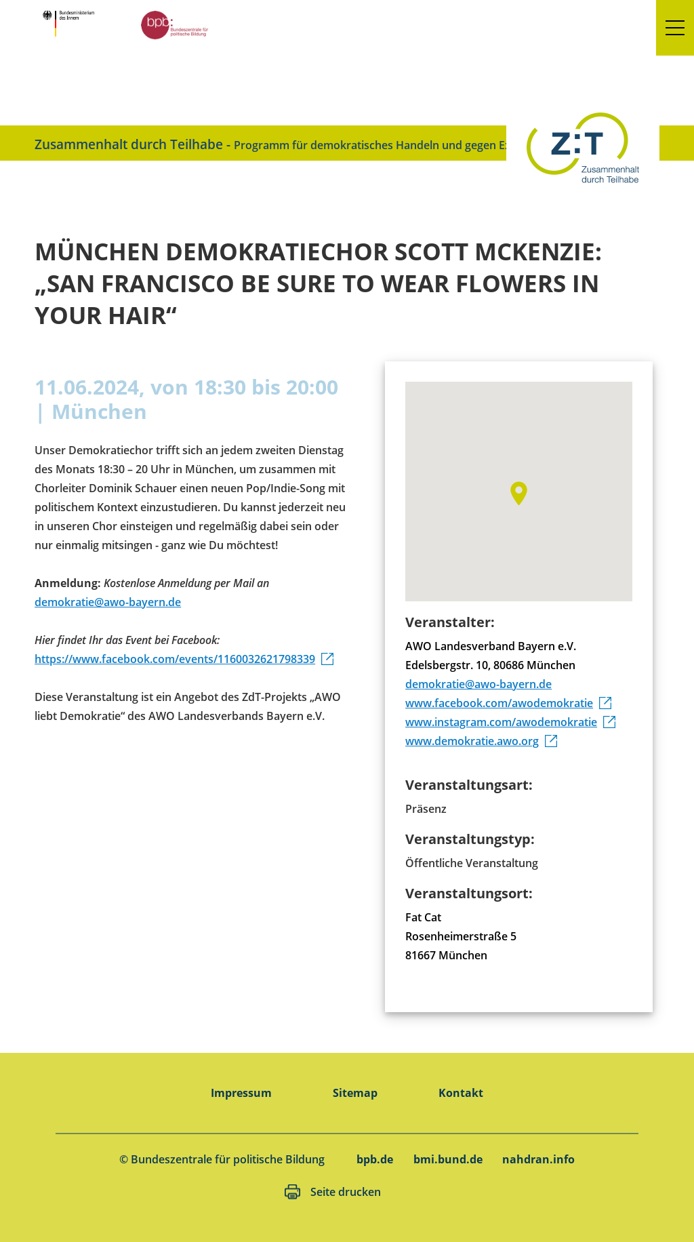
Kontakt (460, 1092)
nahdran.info (538, 1159)
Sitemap (355, 1092)
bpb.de (374, 1159)
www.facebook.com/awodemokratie (499, 703)
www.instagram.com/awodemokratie (501, 722)
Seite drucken (345, 1191)
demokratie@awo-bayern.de (108, 602)
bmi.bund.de (448, 1159)
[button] (675, 27)
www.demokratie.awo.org (472, 741)
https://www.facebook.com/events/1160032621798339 (175, 659)
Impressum (241, 1092)
